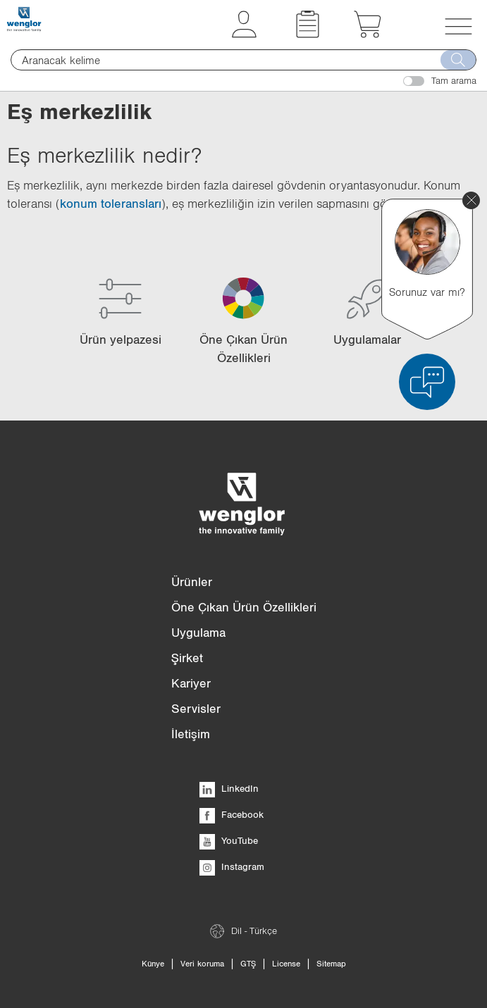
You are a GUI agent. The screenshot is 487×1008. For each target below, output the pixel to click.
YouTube (228, 840)
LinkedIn (229, 788)
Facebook (231, 814)
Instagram (231, 866)
